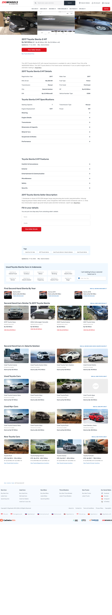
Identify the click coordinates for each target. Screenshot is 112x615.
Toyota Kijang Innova (37, 455)
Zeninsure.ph (56, 514)
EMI (23, 93)
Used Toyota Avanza (10, 365)
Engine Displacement (28, 109)
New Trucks (73, 8)
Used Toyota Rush (62, 395)
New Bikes (51, 8)
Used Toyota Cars (101, 376)
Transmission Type (65, 104)
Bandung (54, 272)
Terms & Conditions (88, 508)
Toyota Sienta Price (29, 53)
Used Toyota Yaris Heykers (65, 365)
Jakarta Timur (54, 279)
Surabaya (26, 272)
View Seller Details (34, 50)
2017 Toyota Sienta (44, 252)
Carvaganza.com (16, 514)
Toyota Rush (8, 455)
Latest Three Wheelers (65, 496)
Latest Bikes (44, 496)
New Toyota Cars (101, 436)
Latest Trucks (86, 496)
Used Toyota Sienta (82, 252)
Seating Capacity (27, 104)
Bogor (68, 279)
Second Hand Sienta (101, 288)
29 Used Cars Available (89, 296)
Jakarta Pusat (13, 272)
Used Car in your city (25, 501)
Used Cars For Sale (30, 252)
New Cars (34, 8)
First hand (62, 85)
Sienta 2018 (87, 292)
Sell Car (106, 8)
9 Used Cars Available (53, 296)
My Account (96, 3)
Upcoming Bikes (45, 498)
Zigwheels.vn (92, 514)
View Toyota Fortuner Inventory (91, 463)
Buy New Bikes (45, 493)
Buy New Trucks (86, 493)
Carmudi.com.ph (43, 514)
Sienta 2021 (16, 292)
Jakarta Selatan (26, 279)
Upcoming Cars (5, 498)
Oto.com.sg (81, 514)
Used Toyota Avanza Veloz (39, 365)
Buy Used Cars (23, 493)
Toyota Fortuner (88, 455)
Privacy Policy (99, 508)
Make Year (62, 76)
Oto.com (4, 514)
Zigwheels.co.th (105, 514)
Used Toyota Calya (36, 395)
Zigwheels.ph (30, 514)
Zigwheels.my (69, 514)
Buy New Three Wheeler (65, 493)
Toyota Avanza (61, 455)
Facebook (105, 493)
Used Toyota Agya (89, 395)
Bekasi (40, 272)
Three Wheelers (62, 8)
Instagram (105, 499)
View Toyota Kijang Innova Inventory (40, 463)
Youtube (104, 496)
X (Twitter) (105, 502)
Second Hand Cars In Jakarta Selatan (96, 346)
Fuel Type (62, 80)
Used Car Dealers (24, 498)
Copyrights (108, 508)
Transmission (26, 85)
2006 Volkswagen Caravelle (39, 322)
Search (70, 3)
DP (60, 89)
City (23, 89)
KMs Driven (25, 80)
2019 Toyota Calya (10, 322)
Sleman (13, 279)
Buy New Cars (4, 493)
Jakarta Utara (68, 272)
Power (61, 109)
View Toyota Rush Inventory (11, 463)
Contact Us (79, 508)
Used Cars (43, 8)
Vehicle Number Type (66, 93)
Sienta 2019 (52, 292)
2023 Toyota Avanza (63, 322)
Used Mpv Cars (102, 406)
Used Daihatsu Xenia (89, 425)
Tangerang (40, 279)
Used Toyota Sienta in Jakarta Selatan (63, 252)
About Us (71, 508)
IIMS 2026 (81, 8)
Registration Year (27, 76)
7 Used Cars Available (18, 296)
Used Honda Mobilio (89, 365)
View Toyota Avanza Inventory (65, 463)
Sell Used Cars (23, 496)
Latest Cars (4, 496)
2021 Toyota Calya (89, 322)
